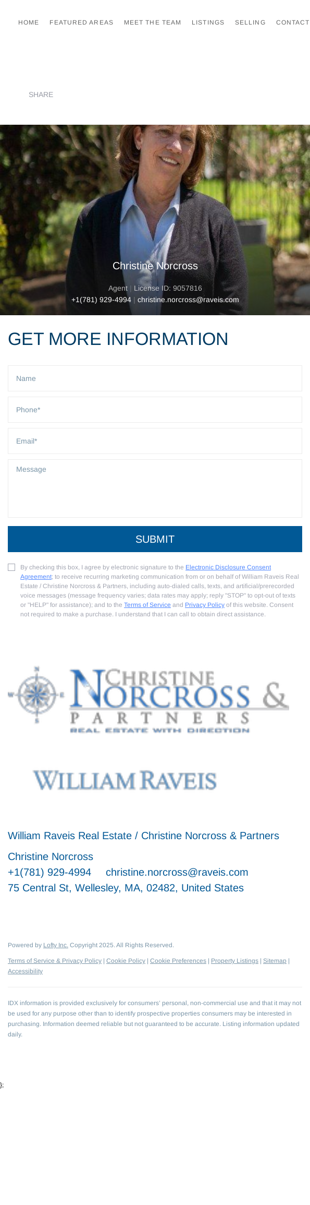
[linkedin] (36, 911)
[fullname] (155, 378)
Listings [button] (208, 22)
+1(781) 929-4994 (101, 299)
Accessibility (25, 971)
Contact (293, 22)
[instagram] (99, 911)
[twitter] (57, 911)
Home (28, 22)
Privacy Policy (205, 605)
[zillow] (78, 911)
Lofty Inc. (55, 945)
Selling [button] (250, 22)
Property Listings (234, 960)
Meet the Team (152, 22)
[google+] (120, 911)
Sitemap (275, 960)
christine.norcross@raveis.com (177, 872)
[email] (155, 441)
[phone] (155, 410)
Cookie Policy (125, 960)
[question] (155, 488)
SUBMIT (155, 539)
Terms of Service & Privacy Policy (55, 960)
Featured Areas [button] (81, 22)
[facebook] (15, 911)
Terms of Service (147, 605)
